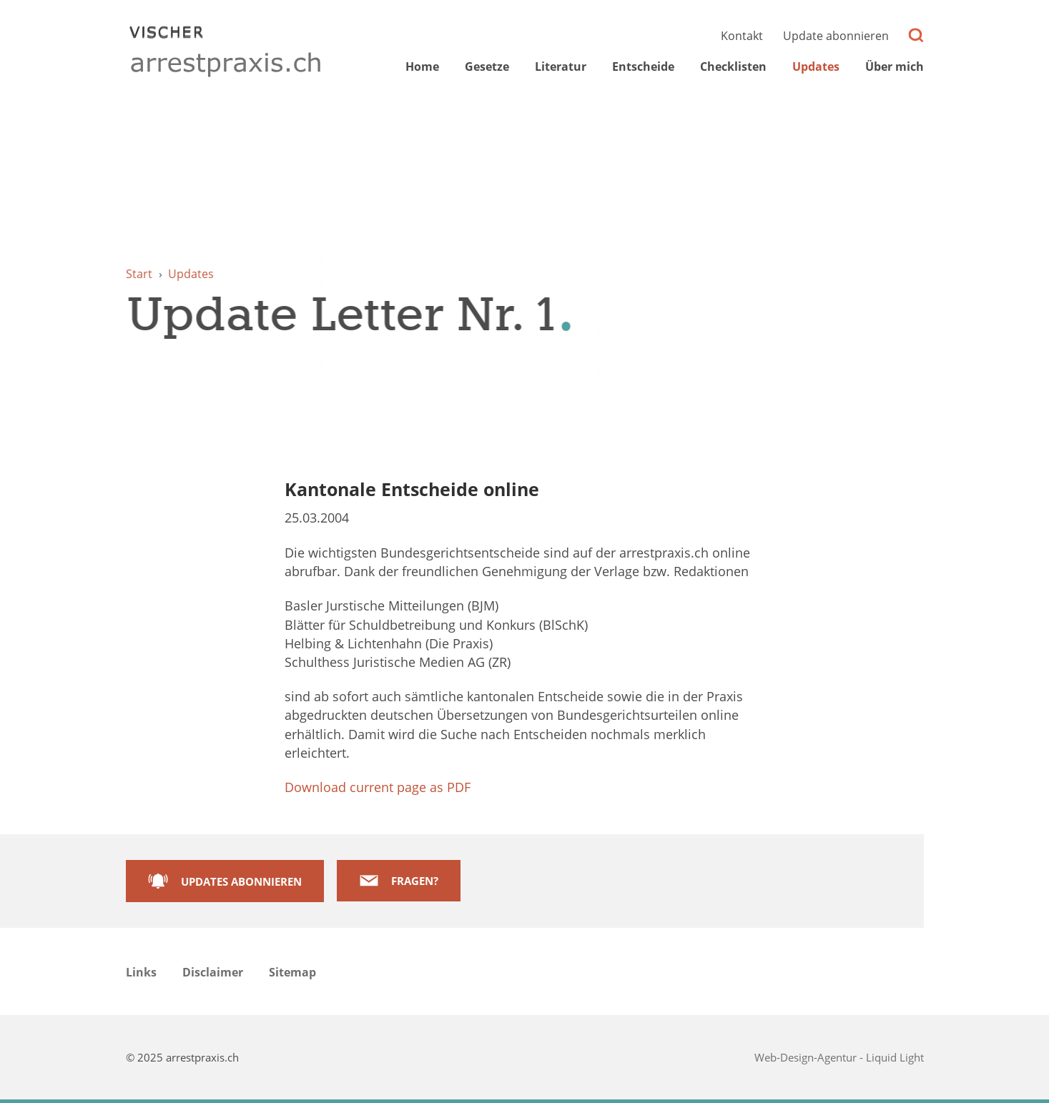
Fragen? (414, 881)
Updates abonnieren (241, 881)
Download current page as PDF (378, 787)
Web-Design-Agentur (807, 1057)
